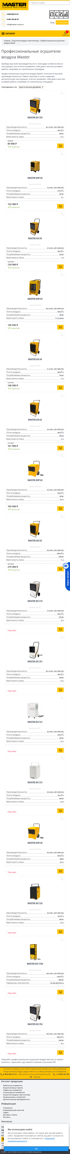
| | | (31, 87)
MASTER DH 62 (35, 419)
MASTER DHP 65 (35, 480)
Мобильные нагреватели (12, 1085)
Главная (7, 41)
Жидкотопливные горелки (13, 1088)
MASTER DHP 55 (35, 298)
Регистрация (62, 22)
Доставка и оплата (10, 1115)
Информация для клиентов (13, 1110)
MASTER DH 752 (35, 117)
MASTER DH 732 (35, 903)
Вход (52, 22)
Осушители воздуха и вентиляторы (25, 41)
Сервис (6, 1112)
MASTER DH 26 (35, 238)
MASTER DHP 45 (35, 842)
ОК (36, 1149)
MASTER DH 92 (35, 540)
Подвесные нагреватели (12, 1090)
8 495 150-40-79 (13, 19)
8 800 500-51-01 (13, 14)
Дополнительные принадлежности (16, 1099)
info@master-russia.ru (15, 24)
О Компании (8, 1108)
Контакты (6, 1117)
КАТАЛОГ (10, 33)
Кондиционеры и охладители (14, 1097)
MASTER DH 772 (35, 601)
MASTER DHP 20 (35, 177)
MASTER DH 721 (35, 721)
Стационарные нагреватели (14, 1092)
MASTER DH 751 (35, 661)
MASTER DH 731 (35, 782)
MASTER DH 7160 (35, 963)
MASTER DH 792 (35, 1024)
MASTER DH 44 (35, 359)
